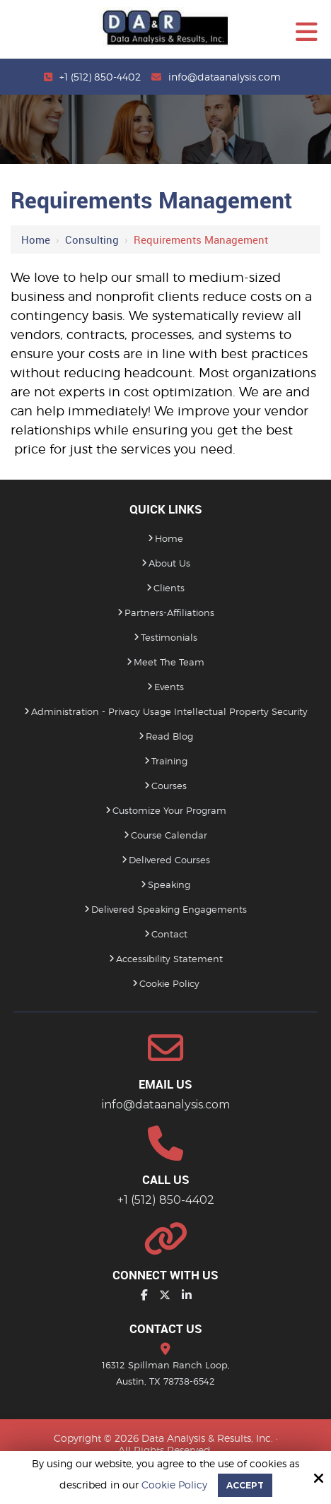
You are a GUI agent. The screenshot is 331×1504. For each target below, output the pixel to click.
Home (35, 239)
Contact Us (165, 1328)
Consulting (92, 239)
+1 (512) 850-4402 (100, 77)
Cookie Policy (174, 1485)
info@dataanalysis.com (224, 77)
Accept (245, 1485)
